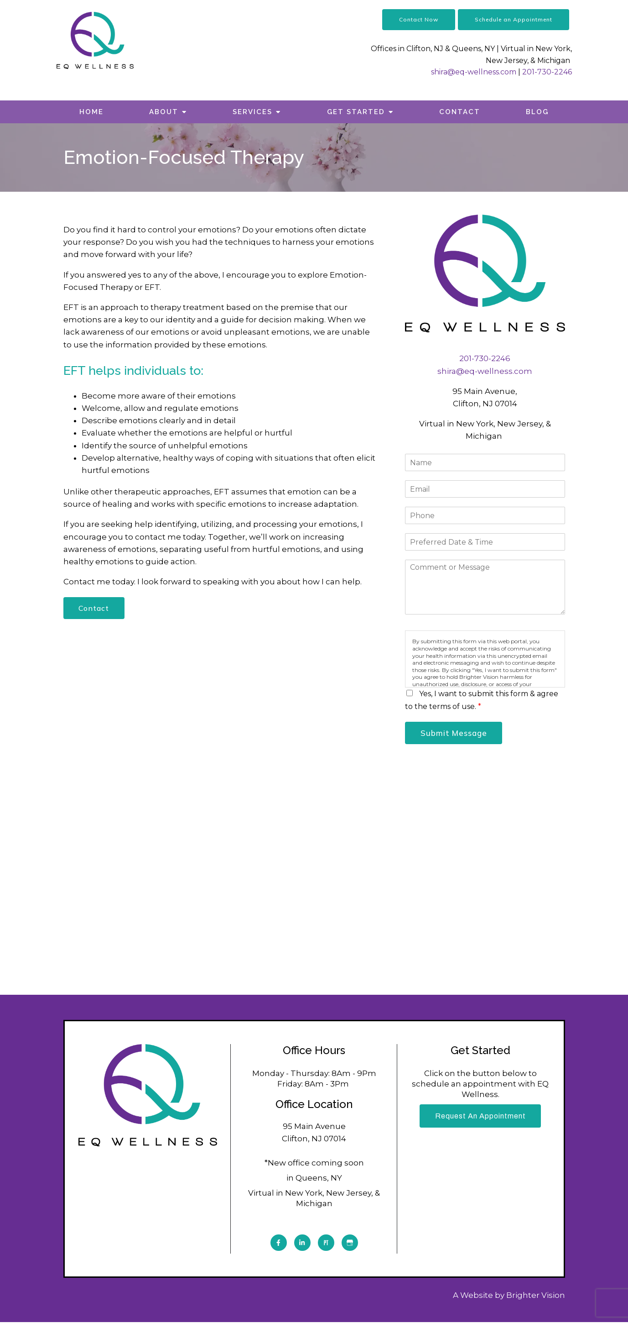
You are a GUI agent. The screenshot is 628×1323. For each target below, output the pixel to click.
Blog (537, 112)
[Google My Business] (350, 1243)
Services (252, 112)
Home (91, 112)
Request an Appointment (480, 1118)
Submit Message (455, 733)
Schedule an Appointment (513, 19)
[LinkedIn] (302, 1243)
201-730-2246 (547, 72)
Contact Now (418, 19)
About (163, 112)
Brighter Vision (535, 1296)
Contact (459, 112)
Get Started (356, 112)
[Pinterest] (326, 1243)
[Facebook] (278, 1243)
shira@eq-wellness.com (473, 72)
